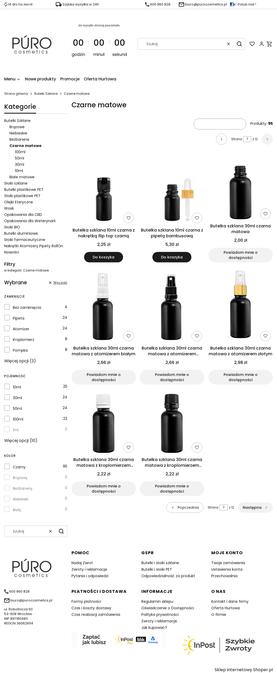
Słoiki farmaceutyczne (24, 239)
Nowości (11, 252)
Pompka (20, 350)
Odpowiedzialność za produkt (168, 575)
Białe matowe (22, 177)
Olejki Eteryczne (18, 202)
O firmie (218, 614)
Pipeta (18, 318)
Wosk (9, 208)
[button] (239, 43)
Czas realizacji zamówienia (95, 614)
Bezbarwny (22, 488)
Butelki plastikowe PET (23, 189)
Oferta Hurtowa (225, 608)
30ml (19, 164)
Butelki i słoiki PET (156, 569)
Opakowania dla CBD (23, 214)
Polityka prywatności (160, 614)
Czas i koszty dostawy (91, 608)
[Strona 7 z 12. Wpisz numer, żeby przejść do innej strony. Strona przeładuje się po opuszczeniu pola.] (247, 139)
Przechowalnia (224, 575)
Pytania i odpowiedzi (89, 575)
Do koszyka (103, 257)
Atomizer (21, 329)
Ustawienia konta (226, 569)
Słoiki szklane (15, 183)
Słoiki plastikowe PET (22, 195)
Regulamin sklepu (157, 601)
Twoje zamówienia (228, 562)
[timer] (99, 43)
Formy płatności (86, 601)
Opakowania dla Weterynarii (30, 220)
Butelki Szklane (46, 93)
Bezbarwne (19, 139)
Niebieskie (18, 133)
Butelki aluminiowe (21, 233)
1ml (16, 430)
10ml (19, 170)
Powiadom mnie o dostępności (241, 255)
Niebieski (20, 499)
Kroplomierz (23, 339)
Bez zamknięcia (27, 307)
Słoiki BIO (12, 227)
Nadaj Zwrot (82, 562)
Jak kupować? (154, 627)
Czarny (19, 467)
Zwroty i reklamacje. (89, 569)
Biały (17, 509)
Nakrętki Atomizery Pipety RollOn (33, 246)
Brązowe (17, 126)
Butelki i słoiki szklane (160, 562)
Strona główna (16, 93)
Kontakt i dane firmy (229, 601)
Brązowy (20, 477)
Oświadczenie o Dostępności (167, 608)
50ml (19, 158)
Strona (236, 139)
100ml (20, 152)
